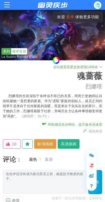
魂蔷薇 (89, 76)
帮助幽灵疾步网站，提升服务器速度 (72, 125)
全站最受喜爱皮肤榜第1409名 (77, 67)
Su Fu (42, 116)
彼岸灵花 (14, 51)
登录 (70, 17)
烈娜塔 (93, 86)
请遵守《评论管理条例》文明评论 (77, 198)
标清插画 (45, 144)
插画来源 (92, 131)
